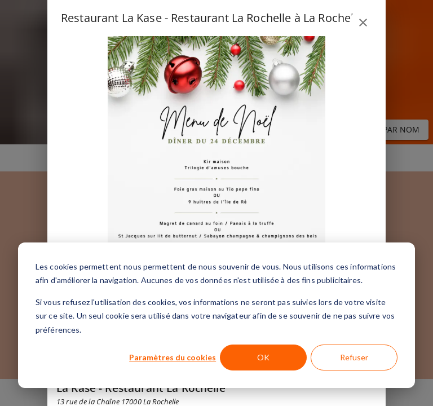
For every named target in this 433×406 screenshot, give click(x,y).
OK (263, 357)
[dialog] (216, 315)
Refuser (354, 357)
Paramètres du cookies (172, 357)
